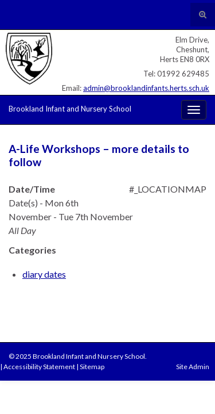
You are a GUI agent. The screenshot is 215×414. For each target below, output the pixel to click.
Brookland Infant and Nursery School (70, 108)
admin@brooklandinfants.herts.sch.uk (146, 88)
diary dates (44, 274)
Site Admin (192, 366)
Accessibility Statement (39, 366)
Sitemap (92, 366)
